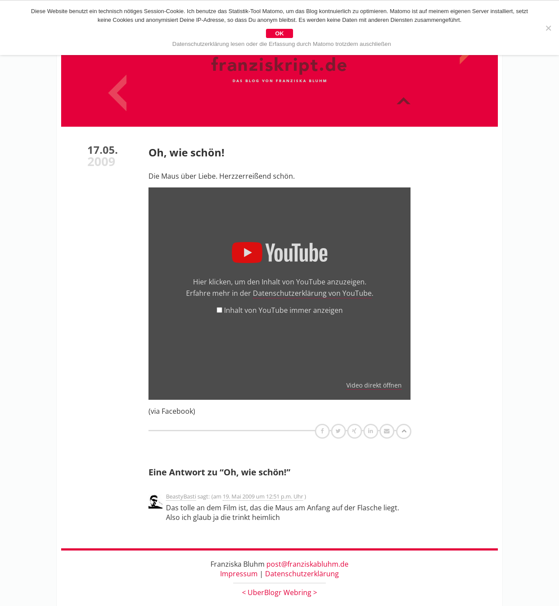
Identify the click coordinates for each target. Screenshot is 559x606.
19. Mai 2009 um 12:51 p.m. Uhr (263, 496)
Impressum (239, 573)
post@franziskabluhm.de (307, 564)
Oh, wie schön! (186, 152)
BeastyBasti (181, 496)
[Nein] (548, 28)
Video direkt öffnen (374, 385)
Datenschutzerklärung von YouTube (312, 293)
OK (279, 33)
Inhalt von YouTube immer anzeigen (283, 310)
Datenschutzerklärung (302, 573)
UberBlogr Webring (279, 592)
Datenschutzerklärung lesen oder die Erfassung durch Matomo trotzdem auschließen (282, 44)
